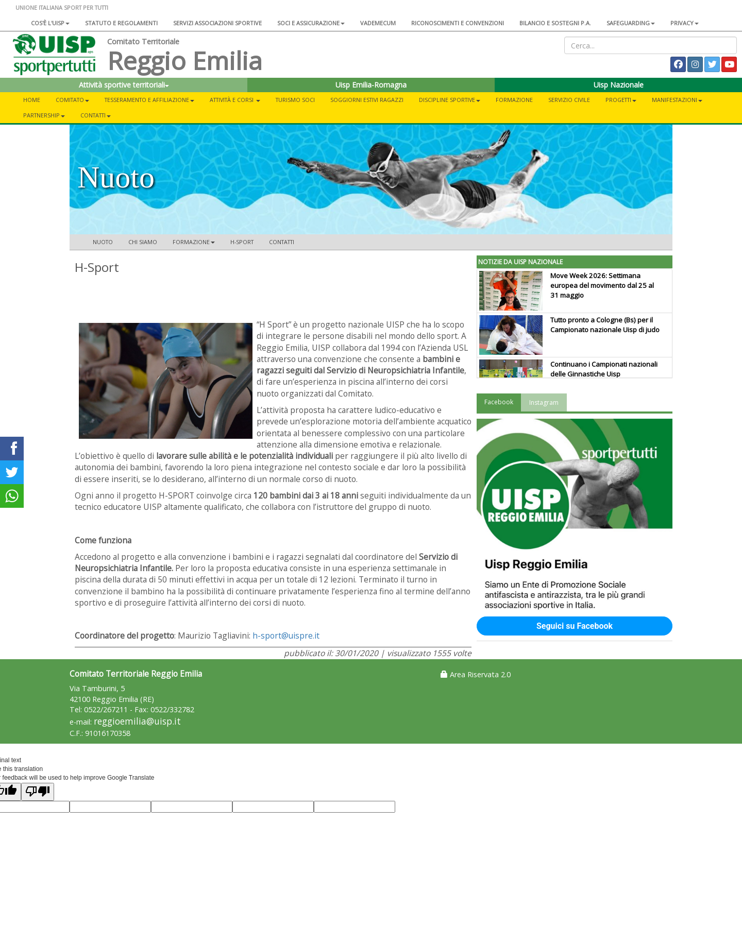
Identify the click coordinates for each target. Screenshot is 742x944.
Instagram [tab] (544, 402)
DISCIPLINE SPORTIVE (449, 100)
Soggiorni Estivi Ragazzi (366, 100)
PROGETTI (620, 100)
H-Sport (242, 242)
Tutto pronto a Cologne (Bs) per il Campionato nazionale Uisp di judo (605, 324)
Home (31, 100)
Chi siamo (142, 242)
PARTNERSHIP (44, 115)
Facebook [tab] (498, 402)
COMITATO (72, 100)
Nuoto (103, 242)
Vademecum (378, 23)
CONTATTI (95, 115)
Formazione (194, 242)
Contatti (281, 242)
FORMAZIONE (514, 100)
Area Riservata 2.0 (476, 674)
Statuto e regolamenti (121, 23)
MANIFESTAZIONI (677, 100)
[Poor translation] (37, 792)
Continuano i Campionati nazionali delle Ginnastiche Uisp (603, 369)
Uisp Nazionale (619, 85)
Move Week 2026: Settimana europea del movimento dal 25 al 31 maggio (602, 285)
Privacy (684, 23)
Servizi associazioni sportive (217, 23)
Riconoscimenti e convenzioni (457, 23)
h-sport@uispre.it (285, 635)
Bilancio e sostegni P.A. (555, 23)
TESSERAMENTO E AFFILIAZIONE (149, 100)
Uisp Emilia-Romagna (371, 85)
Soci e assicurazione (311, 23)
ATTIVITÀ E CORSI (235, 100)
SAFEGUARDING (630, 23)
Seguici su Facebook (574, 626)
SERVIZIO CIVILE (569, 100)
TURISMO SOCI (295, 100)
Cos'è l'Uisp (50, 23)
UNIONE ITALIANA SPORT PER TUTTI (61, 7)
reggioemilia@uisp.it (137, 721)
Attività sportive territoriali (124, 85)
